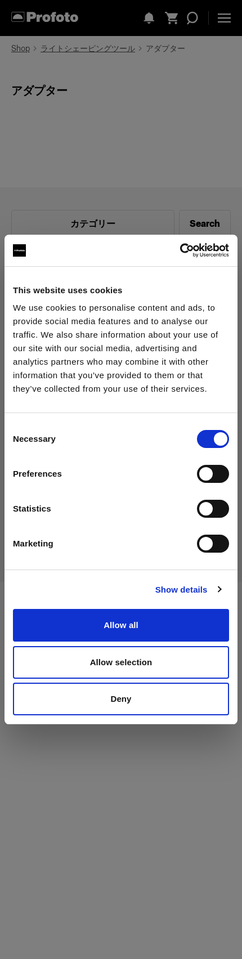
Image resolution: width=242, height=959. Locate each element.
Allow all (121, 625)
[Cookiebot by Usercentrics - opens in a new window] (180, 250)
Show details (181, 589)
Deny (120, 698)
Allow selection (121, 662)
